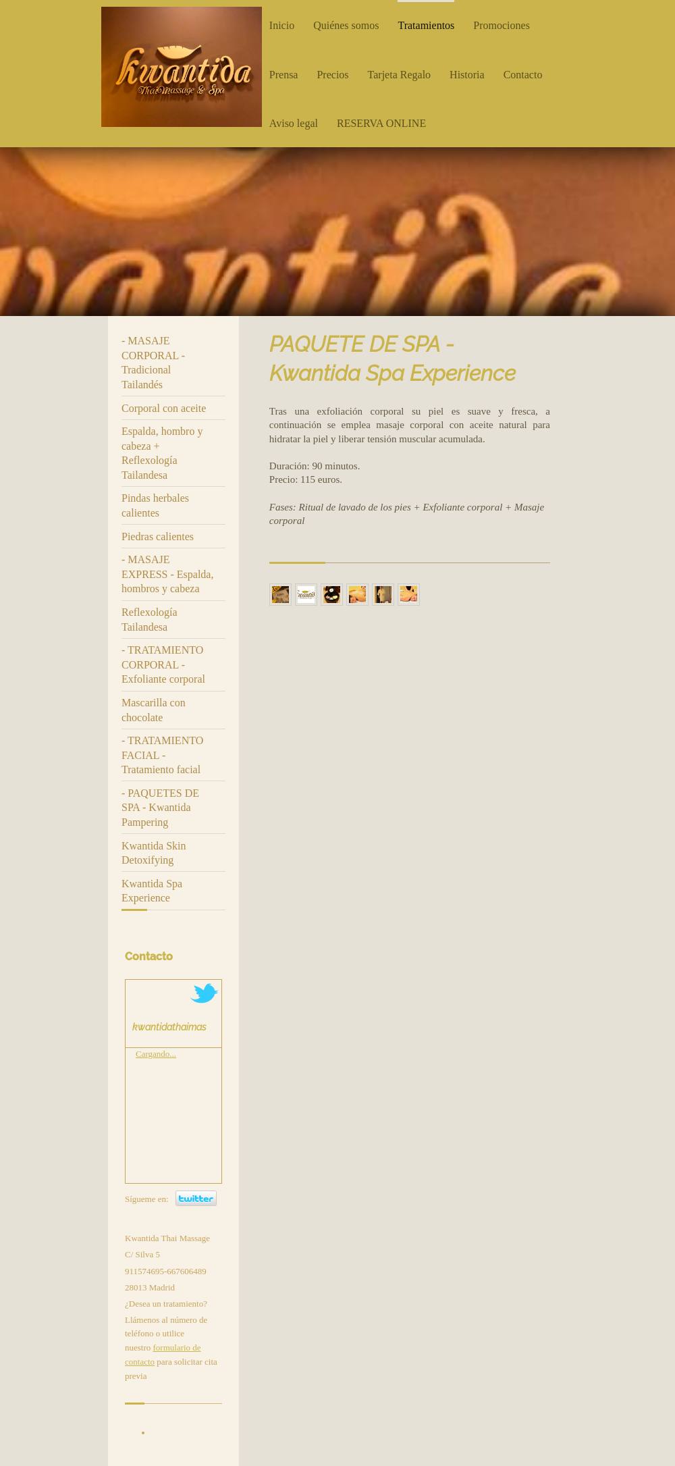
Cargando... (156, 1054)
